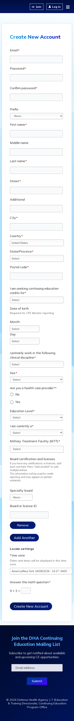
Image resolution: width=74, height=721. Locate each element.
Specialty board (21, 490)
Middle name (19, 143)
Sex (12, 373)
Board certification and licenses (32, 459)
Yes (17, 402)
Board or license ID (23, 506)
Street (14, 181)
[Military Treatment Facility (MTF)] (19, 449)
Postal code (18, 267)
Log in (56, 7)
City (13, 218)
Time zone (17, 555)
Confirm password (23, 88)
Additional (17, 199)
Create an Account (36, 7)
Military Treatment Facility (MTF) (34, 441)
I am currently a (21, 426)
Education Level (21, 411)
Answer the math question (29, 582)
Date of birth (19, 308)
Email (14, 50)
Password (17, 68)
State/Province (21, 251)
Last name (17, 161)
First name (17, 124)
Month (15, 322)
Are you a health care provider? (32, 388)
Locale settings (22, 549)
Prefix (14, 109)
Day (13, 334)
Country (15, 236)
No (17, 394)
